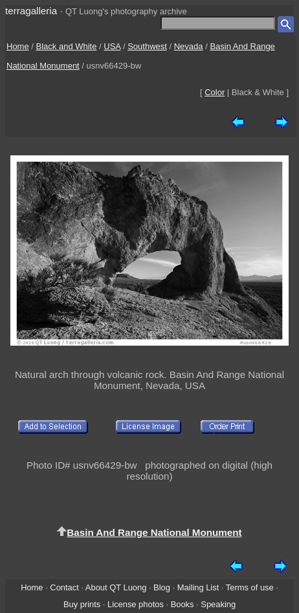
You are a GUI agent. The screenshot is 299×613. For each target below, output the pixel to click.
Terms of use (250, 587)
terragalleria (31, 10)
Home (17, 46)
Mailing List (198, 587)
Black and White (66, 46)
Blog (161, 587)
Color (215, 92)
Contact (64, 587)
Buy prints (81, 604)
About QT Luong (115, 587)
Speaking (218, 604)
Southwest (147, 46)
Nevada (188, 46)
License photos (135, 604)
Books (182, 604)
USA (112, 46)
